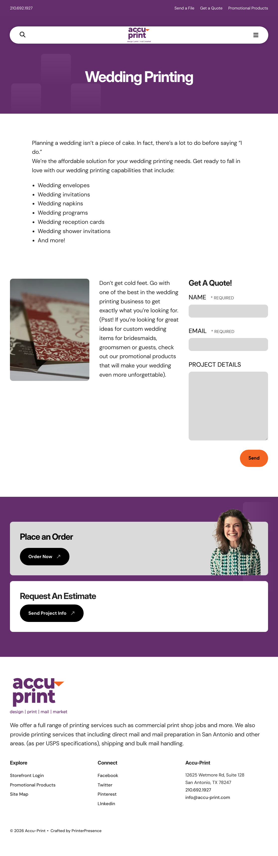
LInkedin (106, 804)
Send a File (184, 8)
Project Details (215, 365)
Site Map (19, 795)
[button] (23, 35)
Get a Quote (211, 8)
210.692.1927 (21, 8)
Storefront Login (27, 776)
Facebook (108, 776)
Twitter (105, 786)
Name (198, 298)
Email (198, 332)
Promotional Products (248, 8)
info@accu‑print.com (207, 798)
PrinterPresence (87, 831)
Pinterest (107, 795)
